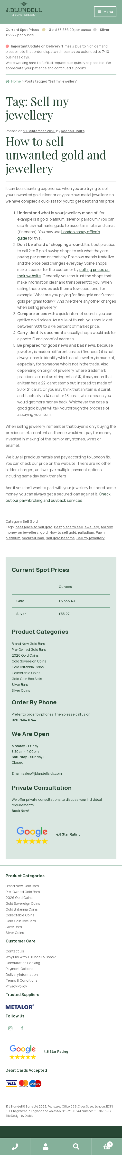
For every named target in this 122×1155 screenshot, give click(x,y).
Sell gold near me (60, 538)
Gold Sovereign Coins (29, 661)
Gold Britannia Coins (28, 667)
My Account (45, 1146)
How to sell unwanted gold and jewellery (56, 154)
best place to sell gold (34, 527)
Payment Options (19, 968)
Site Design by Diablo (19, 1116)
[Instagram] (10, 1028)
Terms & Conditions (22, 980)
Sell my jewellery (90, 538)
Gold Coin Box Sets (27, 678)
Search (76, 1146)
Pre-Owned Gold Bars (29, 649)
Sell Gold (30, 521)
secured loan (33, 538)
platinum (13, 538)
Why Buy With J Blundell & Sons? (31, 957)
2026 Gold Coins (25, 655)
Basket (102, 1143)
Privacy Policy (16, 986)
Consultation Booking (23, 962)
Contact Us (15, 951)
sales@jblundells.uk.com (42, 773)
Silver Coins (21, 690)
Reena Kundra (72, 131)
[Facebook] (22, 1028)
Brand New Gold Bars (28, 643)
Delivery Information (22, 974)
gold (44, 532)
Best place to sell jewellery (76, 527)
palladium (86, 532)
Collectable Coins (26, 673)
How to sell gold (62, 532)
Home (16, 81)
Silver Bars (20, 684)
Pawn (100, 532)
